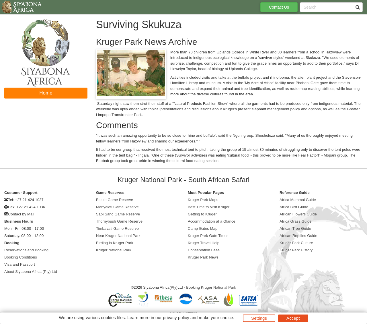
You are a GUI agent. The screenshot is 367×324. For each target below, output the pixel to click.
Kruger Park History (296, 250)
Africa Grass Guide (296, 221)
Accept (293, 318)
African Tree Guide (295, 228)
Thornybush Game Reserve (119, 221)
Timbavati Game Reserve (117, 228)
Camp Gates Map (202, 228)
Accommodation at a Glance (211, 221)
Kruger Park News (203, 257)
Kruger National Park (113, 250)
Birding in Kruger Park (114, 243)
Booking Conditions (20, 257)
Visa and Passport (19, 264)
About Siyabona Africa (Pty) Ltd (30, 271)
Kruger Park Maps (203, 200)
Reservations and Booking (26, 250)
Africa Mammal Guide (298, 200)
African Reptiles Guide (298, 236)
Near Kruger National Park (118, 236)
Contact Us (279, 7)
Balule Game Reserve (114, 200)
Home (45, 93)
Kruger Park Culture (296, 243)
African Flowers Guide (298, 214)
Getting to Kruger (202, 214)
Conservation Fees (204, 250)
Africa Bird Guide (294, 207)
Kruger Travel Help (203, 243)
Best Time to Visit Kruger (208, 207)
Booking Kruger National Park (211, 287)
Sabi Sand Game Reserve (118, 214)
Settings (259, 318)
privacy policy (176, 317)
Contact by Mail (21, 214)
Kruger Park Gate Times (208, 236)
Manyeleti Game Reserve (117, 207)
